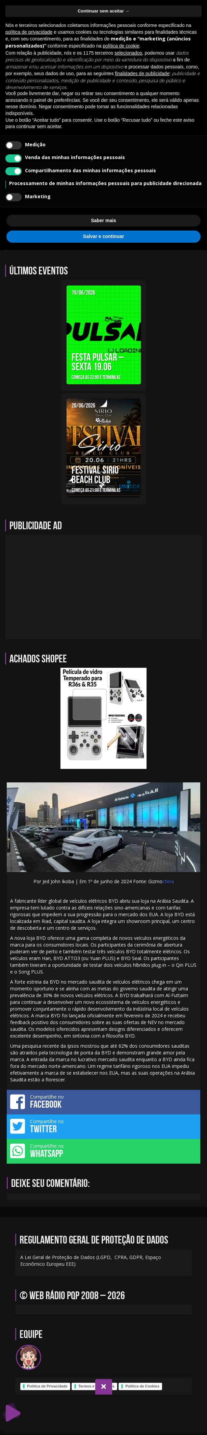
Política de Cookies (142, 1386)
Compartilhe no (103, 1101)
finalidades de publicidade (142, 73)
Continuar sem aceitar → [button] (103, 10)
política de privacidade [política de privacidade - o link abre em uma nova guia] (28, 32)
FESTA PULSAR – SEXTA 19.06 (98, 361)
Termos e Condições (96, 1386)
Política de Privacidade (47, 1386)
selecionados (128, 53)
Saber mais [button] (103, 220)
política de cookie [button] (121, 46)
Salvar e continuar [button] (103, 236)
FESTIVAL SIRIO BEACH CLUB (95, 474)
